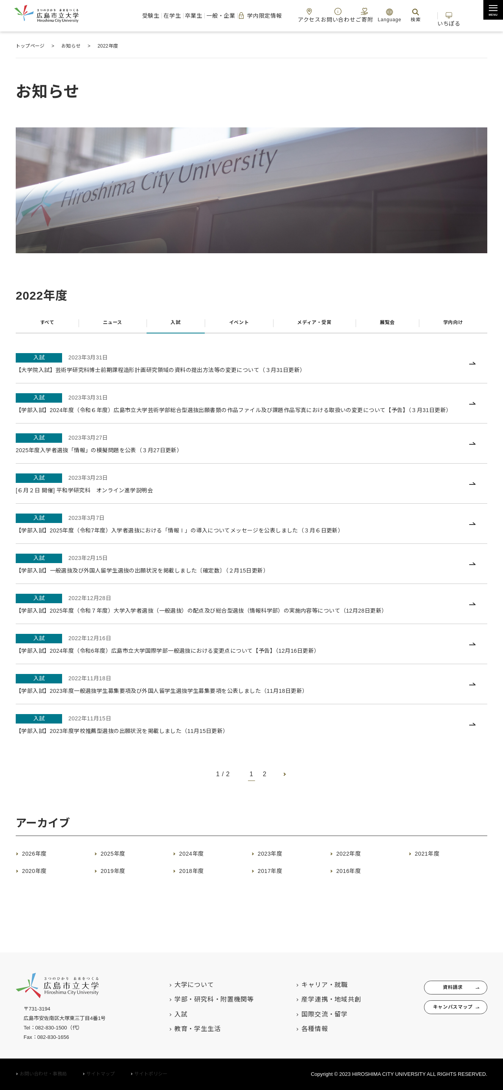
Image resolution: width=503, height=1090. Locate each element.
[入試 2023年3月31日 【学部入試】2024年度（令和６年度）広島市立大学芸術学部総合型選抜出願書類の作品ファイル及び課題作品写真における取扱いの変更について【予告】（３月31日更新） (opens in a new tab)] (251, 413)
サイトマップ (100, 1074)
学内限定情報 (239, 16)
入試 (173, 325)
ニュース (111, 325)
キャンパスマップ (443, 1014)
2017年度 (276, 885)
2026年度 (40, 868)
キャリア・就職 (309, 984)
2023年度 (276, 868)
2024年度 (197, 868)
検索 (420, 15)
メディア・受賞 (313, 325)
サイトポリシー (150, 1074)
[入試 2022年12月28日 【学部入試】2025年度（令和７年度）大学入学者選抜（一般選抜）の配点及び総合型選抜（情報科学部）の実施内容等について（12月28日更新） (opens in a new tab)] (251, 619)
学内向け (453, 325)
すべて (46, 325)
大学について (178, 984)
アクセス (298, 15)
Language (393, 15)
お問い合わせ (333, 15)
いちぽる (463, 15)
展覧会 (388, 325)
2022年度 (355, 868)
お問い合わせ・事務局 (43, 1074)
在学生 (123, 16)
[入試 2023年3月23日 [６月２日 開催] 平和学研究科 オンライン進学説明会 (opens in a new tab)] (251, 498)
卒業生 (154, 16)
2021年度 (433, 868)
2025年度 (119, 868)
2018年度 (197, 885)
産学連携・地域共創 (315, 999)
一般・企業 (189, 16)
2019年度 (119, 885)
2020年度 (40, 885)
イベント (234, 325)
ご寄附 (364, 15)
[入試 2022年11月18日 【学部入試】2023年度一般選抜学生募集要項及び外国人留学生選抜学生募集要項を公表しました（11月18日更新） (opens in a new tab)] (251, 698)
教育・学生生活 (182, 1029)
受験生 (94, 16)
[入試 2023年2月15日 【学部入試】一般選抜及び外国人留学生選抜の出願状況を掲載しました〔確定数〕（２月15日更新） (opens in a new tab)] (251, 578)
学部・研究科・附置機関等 (198, 999)
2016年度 (355, 885)
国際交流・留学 (309, 1014)
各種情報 (299, 1029)
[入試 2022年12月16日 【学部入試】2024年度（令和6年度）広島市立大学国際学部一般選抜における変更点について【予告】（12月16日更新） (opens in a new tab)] (251, 658)
